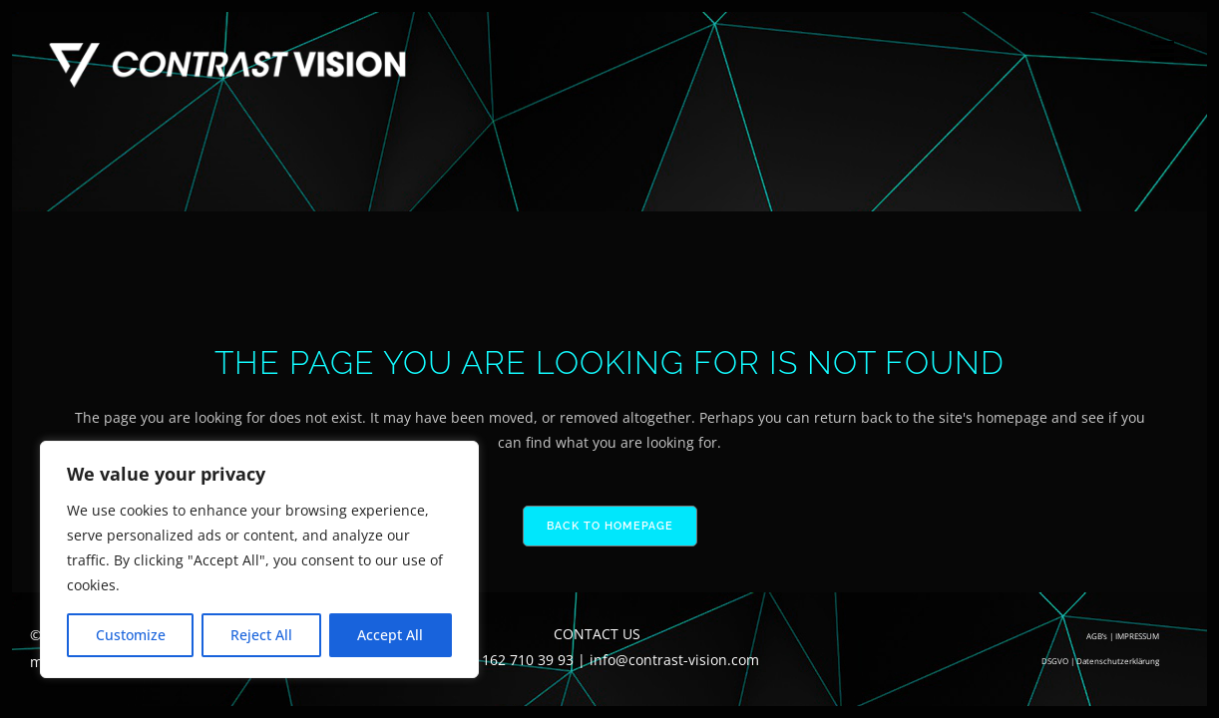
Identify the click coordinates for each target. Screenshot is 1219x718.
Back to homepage (610, 526)
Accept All (390, 634)
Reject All (261, 634)
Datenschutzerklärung (1117, 660)
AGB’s (1096, 635)
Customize (131, 634)
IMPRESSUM (1137, 635)
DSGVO (1054, 660)
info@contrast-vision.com (674, 659)
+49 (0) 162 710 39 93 (506, 659)
